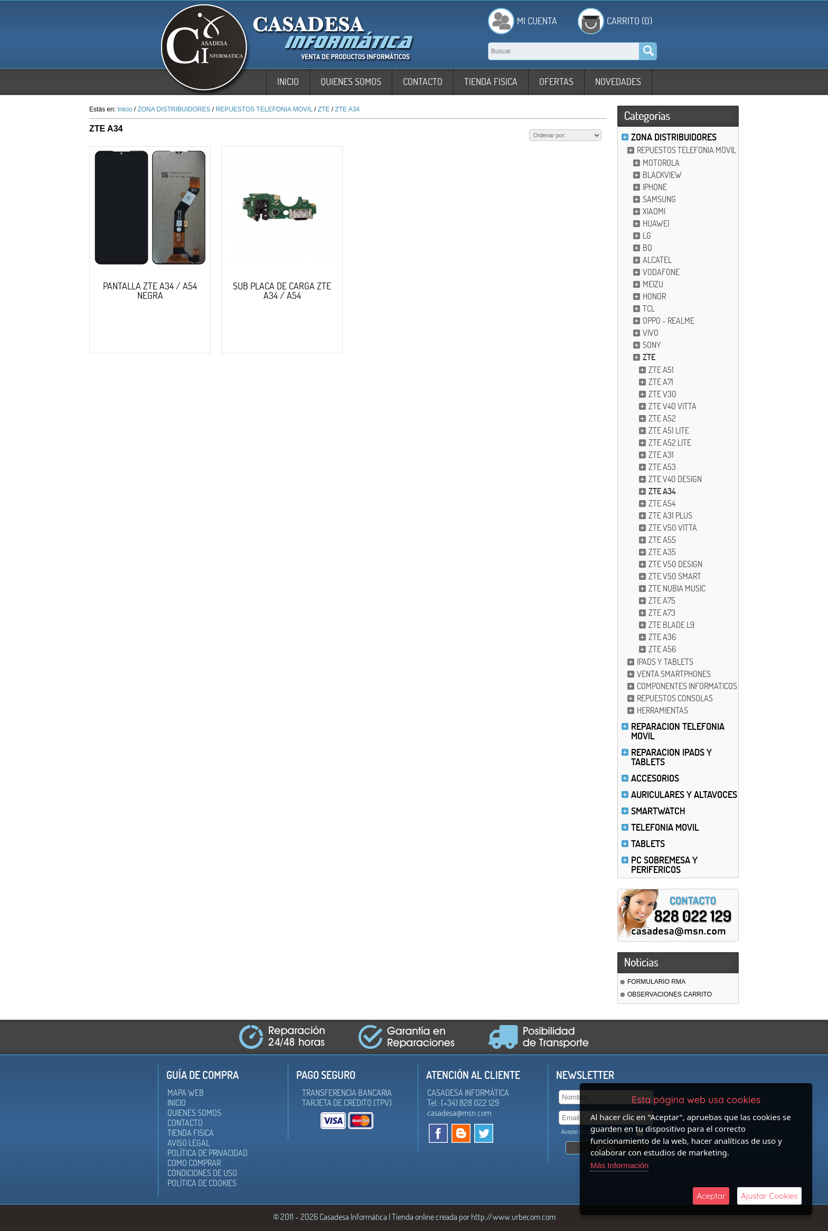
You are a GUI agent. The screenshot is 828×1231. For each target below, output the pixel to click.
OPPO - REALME (668, 320)
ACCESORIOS (655, 778)
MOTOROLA (661, 162)
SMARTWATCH (658, 811)
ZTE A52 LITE (669, 442)
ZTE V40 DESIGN (675, 479)
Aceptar (711, 1196)
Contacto (423, 82)
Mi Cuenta (537, 21)
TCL (649, 308)
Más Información (619, 1165)
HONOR (654, 296)
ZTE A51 (661, 369)
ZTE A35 (662, 552)
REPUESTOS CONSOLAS (675, 698)
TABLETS (648, 844)
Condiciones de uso (202, 1173)
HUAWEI (656, 223)
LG (647, 235)
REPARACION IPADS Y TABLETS (671, 757)
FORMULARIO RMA (656, 981)
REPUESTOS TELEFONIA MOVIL (686, 150)
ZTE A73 (661, 612)
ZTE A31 (661, 454)
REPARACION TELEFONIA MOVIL (677, 731)
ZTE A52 (662, 418)
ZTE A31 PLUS (670, 515)
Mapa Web (185, 1092)
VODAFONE (661, 272)
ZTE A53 (662, 467)
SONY (652, 345)
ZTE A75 (661, 600)
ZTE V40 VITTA (672, 406)
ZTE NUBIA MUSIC (676, 588)
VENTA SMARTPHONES (674, 674)
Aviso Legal (188, 1143)
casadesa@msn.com (459, 1112)
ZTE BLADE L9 (671, 624)
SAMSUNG (659, 199)
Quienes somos (351, 82)
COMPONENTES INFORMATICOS (687, 686)
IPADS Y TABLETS (665, 661)
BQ (647, 247)
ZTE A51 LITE (668, 430)
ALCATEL (657, 260)
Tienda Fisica (491, 82)
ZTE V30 (662, 394)
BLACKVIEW (662, 175)
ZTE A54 (661, 503)
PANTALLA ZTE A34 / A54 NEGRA (150, 291)
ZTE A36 (662, 637)
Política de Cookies (202, 1183)
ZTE (649, 357)
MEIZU (653, 284)
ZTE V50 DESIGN (675, 564)
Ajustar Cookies (769, 1196)
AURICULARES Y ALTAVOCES (684, 794)
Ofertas (556, 82)
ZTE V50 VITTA (672, 527)
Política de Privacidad (207, 1153)
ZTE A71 (660, 382)
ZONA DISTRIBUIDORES (674, 137)
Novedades (618, 82)
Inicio (288, 82)
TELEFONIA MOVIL (665, 827)
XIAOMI (654, 211)
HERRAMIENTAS (662, 710)
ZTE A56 (662, 649)
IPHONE (655, 187)
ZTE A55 (662, 539)
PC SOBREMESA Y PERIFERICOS (664, 865)
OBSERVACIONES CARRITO (669, 994)
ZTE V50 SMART (674, 576)
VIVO (650, 332)
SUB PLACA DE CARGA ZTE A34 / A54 (282, 291)
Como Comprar (194, 1163)
